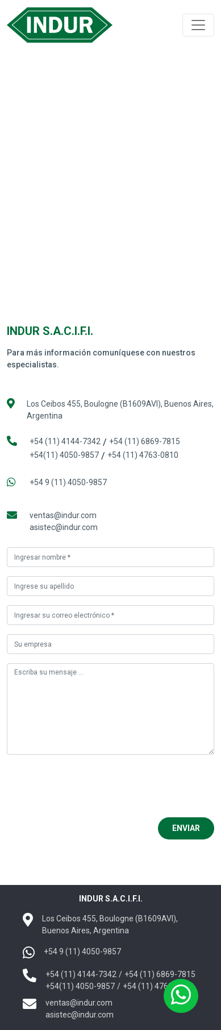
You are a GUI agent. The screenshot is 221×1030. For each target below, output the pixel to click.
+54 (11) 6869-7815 (144, 441)
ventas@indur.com (63, 515)
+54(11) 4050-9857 (64, 455)
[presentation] (93, 786)
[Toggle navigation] (198, 25)
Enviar (186, 828)
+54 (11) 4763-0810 (142, 455)
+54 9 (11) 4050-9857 (68, 482)
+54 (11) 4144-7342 (65, 441)
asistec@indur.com (64, 527)
